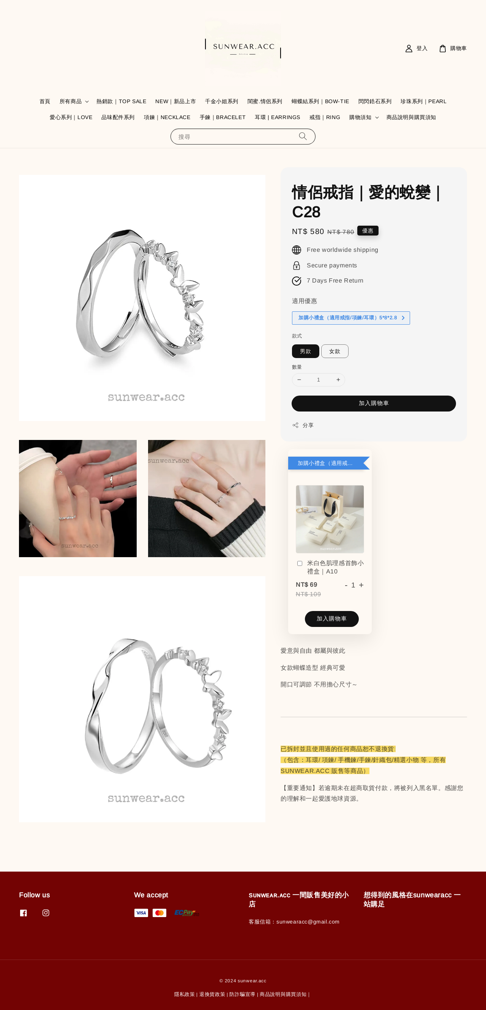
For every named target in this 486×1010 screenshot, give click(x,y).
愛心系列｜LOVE (71, 117)
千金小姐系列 (221, 101)
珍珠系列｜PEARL (424, 101)
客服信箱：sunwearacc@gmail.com (294, 922)
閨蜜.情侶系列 (265, 101)
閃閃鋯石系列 (375, 101)
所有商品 (71, 101)
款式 (297, 336)
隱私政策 (184, 994)
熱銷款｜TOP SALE (121, 101)
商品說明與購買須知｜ (286, 994)
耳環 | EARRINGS (277, 117)
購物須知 (360, 117)
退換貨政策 (212, 994)
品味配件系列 (118, 117)
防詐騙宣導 (242, 994)
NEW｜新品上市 (175, 101)
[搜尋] (303, 136)
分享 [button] (303, 425)
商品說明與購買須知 (411, 117)
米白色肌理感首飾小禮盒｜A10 (330, 567)
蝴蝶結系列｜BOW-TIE (320, 101)
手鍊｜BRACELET (223, 117)
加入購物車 (374, 403)
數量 (297, 367)
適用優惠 (304, 301)
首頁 (44, 101)
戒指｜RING (324, 117)
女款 (335, 351)
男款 (305, 351)
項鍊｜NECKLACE (167, 117)
